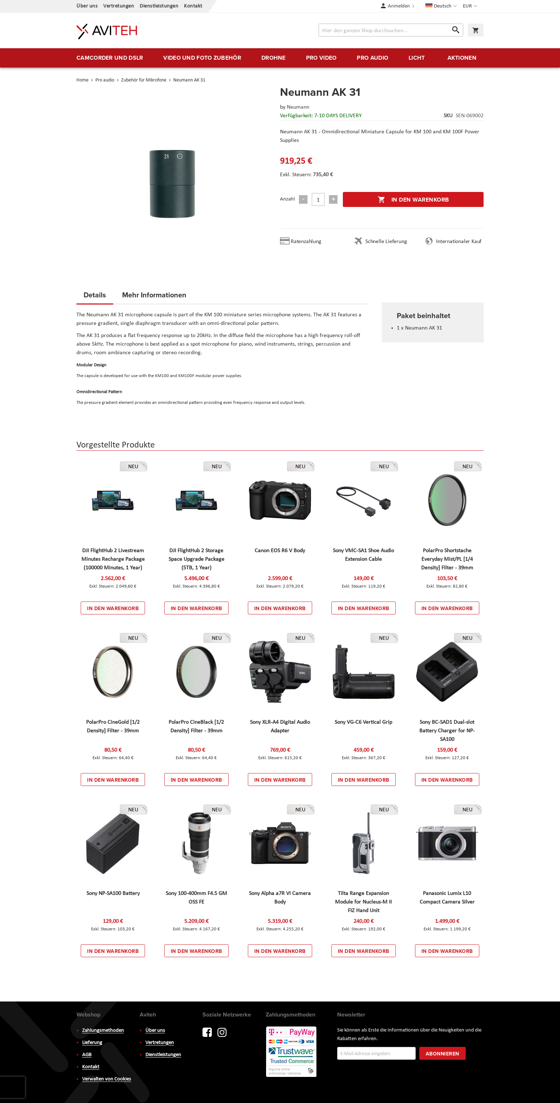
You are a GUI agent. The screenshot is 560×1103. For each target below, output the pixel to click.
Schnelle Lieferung (386, 241)
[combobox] (391, 30)
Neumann (298, 107)
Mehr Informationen (154, 295)
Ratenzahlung (306, 241)
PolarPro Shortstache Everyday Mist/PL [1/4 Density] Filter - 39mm (447, 559)
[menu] (280, 58)
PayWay (292, 1052)
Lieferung (92, 1042)
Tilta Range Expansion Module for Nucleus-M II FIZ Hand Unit (363, 902)
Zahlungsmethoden (103, 1030)
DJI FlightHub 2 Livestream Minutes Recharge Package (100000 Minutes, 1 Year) (113, 559)
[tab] (94, 297)
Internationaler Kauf (458, 241)
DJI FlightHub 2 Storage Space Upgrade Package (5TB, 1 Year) (196, 559)
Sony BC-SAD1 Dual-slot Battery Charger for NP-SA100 (447, 730)
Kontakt (193, 6)
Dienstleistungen (159, 6)
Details (95, 295)
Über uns (87, 6)
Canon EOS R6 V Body (280, 551)
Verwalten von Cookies (106, 1079)
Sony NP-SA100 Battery (113, 893)
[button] (471, 6)
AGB (86, 1055)
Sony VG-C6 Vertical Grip (363, 722)
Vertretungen (118, 6)
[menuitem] (109, 58)
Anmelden (399, 6)
